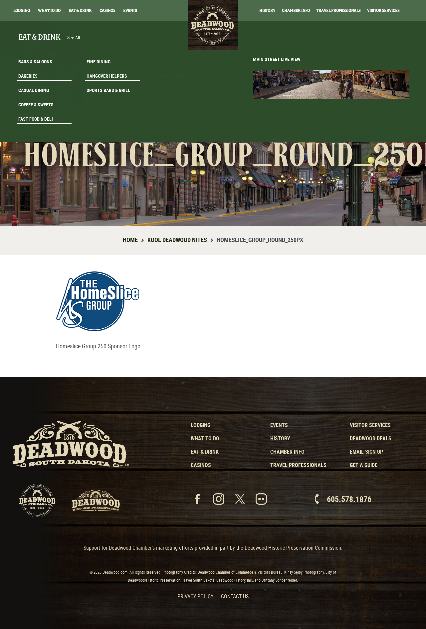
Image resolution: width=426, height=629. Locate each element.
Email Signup (385, 108)
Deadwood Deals (370, 438)
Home (130, 240)
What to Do (205, 438)
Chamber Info (296, 10)
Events (130, 10)
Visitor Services (383, 10)
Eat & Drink (80, 10)
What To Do (49, 10)
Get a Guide (363, 465)
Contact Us (235, 596)
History (267, 10)
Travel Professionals (338, 10)
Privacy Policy (195, 596)
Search (412, 11)
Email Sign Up (366, 451)
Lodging (21, 10)
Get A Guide (385, 124)
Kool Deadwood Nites (177, 240)
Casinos (107, 10)
